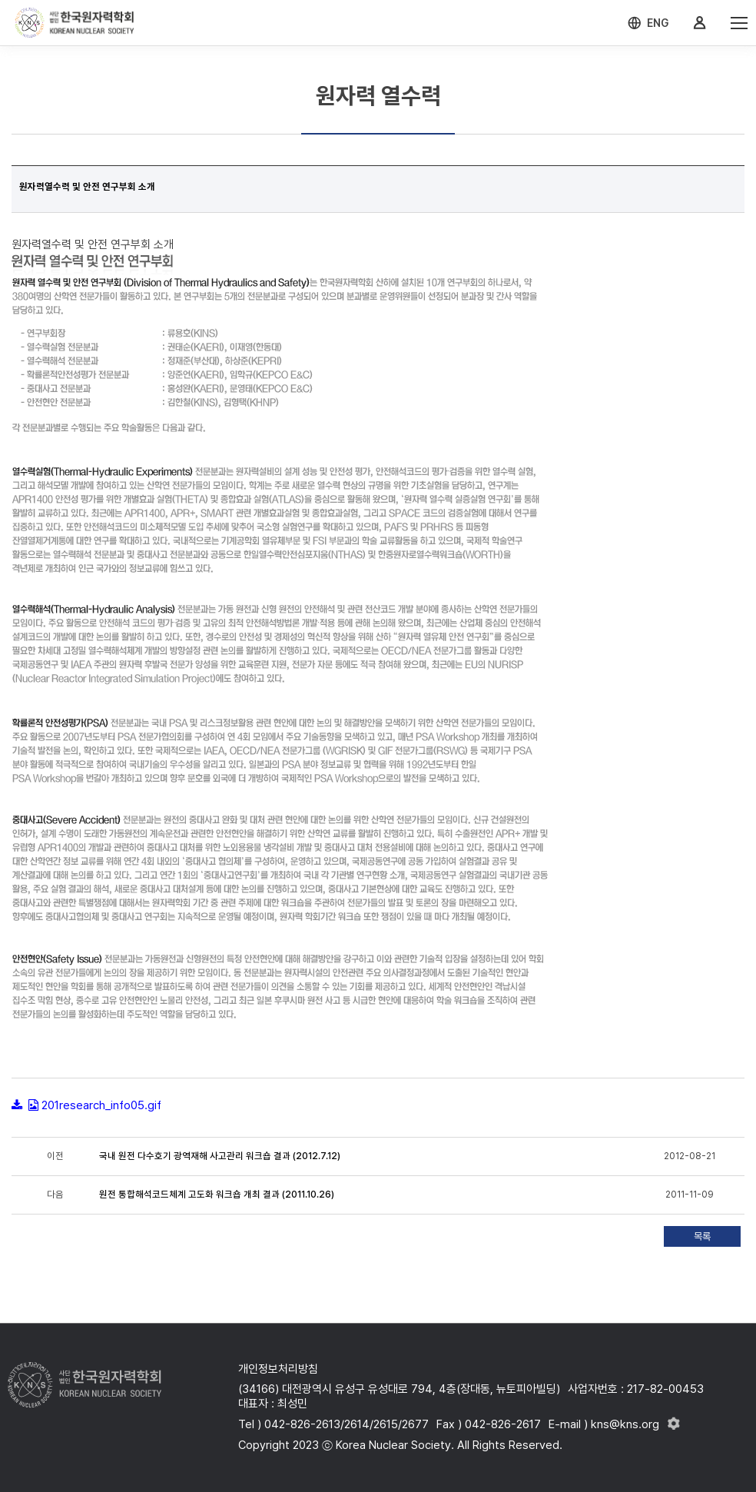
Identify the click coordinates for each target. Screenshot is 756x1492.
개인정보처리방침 (278, 1369)
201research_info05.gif (101, 1105)
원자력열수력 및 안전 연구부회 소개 (87, 186)
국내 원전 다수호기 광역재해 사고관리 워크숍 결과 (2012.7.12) (219, 1156)
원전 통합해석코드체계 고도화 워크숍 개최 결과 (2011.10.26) (216, 1194)
